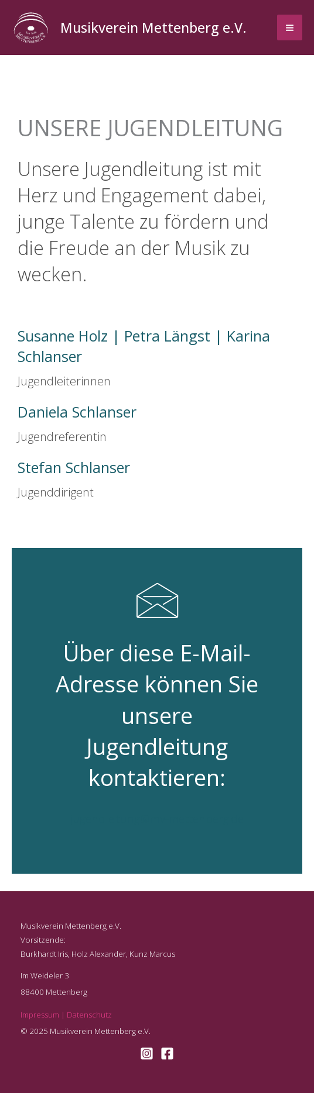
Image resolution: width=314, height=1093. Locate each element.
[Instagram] (146, 1053)
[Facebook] (167, 1053)
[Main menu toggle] (290, 27)
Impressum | (44, 1014)
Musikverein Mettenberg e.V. (153, 27)
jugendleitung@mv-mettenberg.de (157, 818)
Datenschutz (89, 1014)
